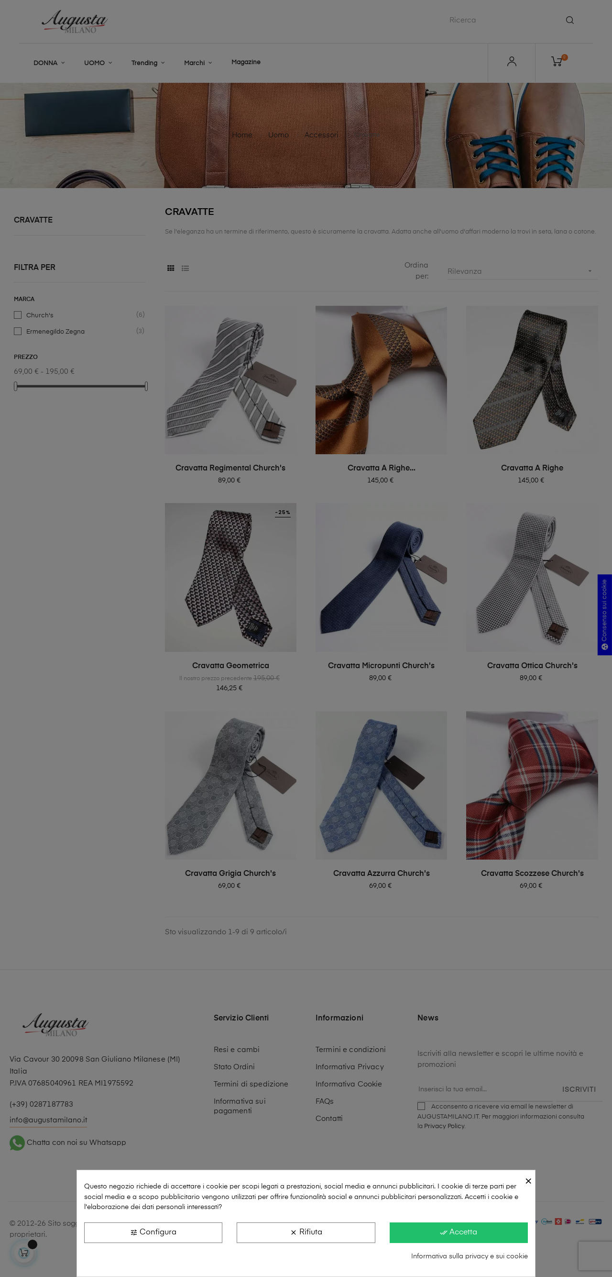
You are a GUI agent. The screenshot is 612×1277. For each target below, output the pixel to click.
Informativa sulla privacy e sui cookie (469, 1256)
